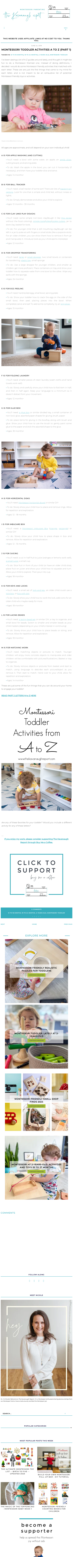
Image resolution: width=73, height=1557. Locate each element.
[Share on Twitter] (36, 916)
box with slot (23, 593)
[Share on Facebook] (34, 916)
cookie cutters (58, 221)
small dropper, (34, 257)
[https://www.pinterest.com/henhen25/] (34, 1280)
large (21, 257)
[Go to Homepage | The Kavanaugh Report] (36, 23)
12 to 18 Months (17, 55)
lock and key (39, 590)
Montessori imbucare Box (35, 528)
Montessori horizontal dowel (31, 502)
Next (3, 924)
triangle (53, 528)
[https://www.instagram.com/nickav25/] (38, 1280)
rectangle (63, 528)
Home (34, 924)
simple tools (39, 221)
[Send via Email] (38, 916)
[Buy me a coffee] (36, 875)
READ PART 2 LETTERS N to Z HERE (18, 695)
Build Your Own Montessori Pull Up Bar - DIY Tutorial (54, 1476)
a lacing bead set (27, 619)
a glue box (24, 412)
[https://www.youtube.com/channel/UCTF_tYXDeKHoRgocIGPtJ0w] (43, 1280)
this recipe (66, 218)
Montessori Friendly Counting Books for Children (54, 1509)
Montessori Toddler (59, 55)
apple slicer (65, 159)
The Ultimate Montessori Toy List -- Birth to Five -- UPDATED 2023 (17, 1471)
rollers (48, 221)
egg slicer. (65, 304)
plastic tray (26, 260)
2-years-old (44, 55)
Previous (68, 924)
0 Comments (36, 909)
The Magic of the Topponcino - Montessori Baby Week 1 (17, 1508)
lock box (10, 593)
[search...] (65, 29)
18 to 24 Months (31, 55)
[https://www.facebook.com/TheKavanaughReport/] (29, 1280)
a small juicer (12, 561)
